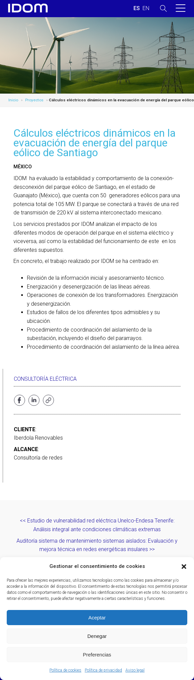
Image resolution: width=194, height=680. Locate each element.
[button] (184, 566)
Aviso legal (135, 670)
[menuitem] (136, 8)
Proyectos (34, 100)
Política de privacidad (103, 670)
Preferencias (97, 654)
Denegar (97, 636)
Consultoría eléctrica (45, 379)
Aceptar (97, 617)
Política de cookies (65, 670)
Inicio (13, 100)
